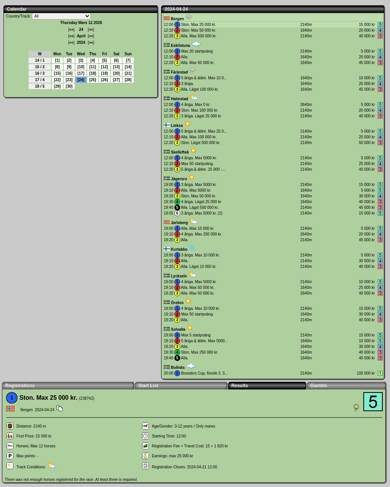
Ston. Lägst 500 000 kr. (201, 143)
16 (69, 73)
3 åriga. (187, 84)
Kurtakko (179, 249)
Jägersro (179, 179)
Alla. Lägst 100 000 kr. (200, 89)
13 (116, 67)
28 (128, 80)
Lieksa (177, 125)
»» (91, 29)
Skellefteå (180, 152)
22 (57, 80)
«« (71, 29)
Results (240, 385)
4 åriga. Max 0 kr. (196, 105)
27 (116, 80)
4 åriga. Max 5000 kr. (199, 158)
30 (69, 86)
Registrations (20, 385)
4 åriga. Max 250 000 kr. (201, 234)
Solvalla (178, 329)
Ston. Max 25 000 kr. (198, 24)
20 (116, 73)
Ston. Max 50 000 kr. (198, 30)
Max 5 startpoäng (196, 335)
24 (81, 80)
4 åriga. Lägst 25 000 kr (201, 202)
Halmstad (179, 99)
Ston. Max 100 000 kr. (199, 110)
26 (104, 80)
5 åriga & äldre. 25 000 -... (203, 169)
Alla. (184, 57)
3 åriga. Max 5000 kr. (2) (201, 213)
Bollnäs (178, 367)
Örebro (177, 303)
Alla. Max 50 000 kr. (197, 63)
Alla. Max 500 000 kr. (198, 36)
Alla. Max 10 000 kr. (197, 228)
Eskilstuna (180, 45)
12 (104, 67)
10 (81, 67)
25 (93, 80)
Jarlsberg (179, 223)
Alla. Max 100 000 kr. (198, 137)
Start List (148, 385)
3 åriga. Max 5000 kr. (199, 185)
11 (93, 67)
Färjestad (179, 72)
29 (57, 86)
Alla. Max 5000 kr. (196, 190)
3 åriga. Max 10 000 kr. (200, 255)
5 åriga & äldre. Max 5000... (204, 341)
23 (69, 80)
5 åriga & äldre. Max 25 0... (204, 131)
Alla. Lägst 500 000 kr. (200, 207)
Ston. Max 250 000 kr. (199, 352)
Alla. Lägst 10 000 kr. (198, 266)
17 (81, 73)
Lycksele (179, 276)
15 (57, 73)
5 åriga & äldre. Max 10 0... (204, 78)
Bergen (177, 19)
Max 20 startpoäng (197, 51)
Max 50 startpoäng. (197, 164)
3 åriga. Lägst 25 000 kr (201, 116)
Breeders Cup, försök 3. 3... (204, 373)
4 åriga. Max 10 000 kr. (200, 308)
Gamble (318, 385)
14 (128, 67)
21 (128, 73)
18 (93, 73)
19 (104, 73)
